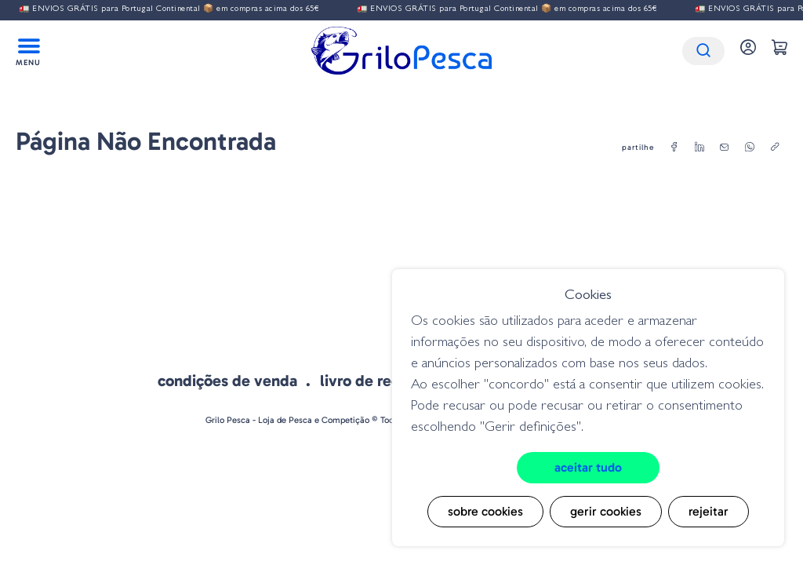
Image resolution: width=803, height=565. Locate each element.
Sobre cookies (485, 511)
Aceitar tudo (588, 467)
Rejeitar (709, 511)
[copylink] (774, 147)
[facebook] (674, 147)
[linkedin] (699, 147)
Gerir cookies (605, 511)
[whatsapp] (749, 147)
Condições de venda (227, 380)
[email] (724, 147)
